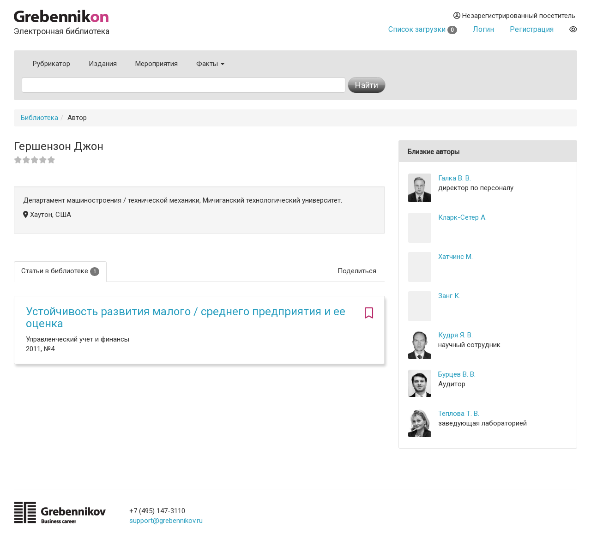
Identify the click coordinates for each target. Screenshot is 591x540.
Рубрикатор (51, 64)
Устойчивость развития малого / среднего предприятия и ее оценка (185, 317)
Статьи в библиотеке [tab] (60, 271)
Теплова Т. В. (458, 413)
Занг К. (449, 296)
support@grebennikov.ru (166, 520)
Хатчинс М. (455, 256)
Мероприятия (156, 64)
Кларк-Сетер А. (462, 217)
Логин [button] (483, 29)
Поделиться (357, 271)
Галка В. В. (454, 178)
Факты (210, 64)
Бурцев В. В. (457, 374)
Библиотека (39, 118)
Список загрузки (422, 29)
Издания (103, 64)
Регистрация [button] (532, 29)
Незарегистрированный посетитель (514, 16)
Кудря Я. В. (455, 335)
